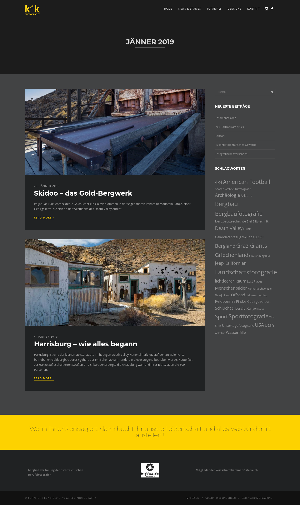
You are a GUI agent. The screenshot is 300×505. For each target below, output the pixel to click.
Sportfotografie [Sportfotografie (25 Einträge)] (249, 316)
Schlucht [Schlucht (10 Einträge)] (223, 308)
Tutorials (214, 8)
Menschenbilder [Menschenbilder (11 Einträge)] (231, 288)
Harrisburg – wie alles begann (85, 344)
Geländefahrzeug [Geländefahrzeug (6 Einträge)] (228, 237)
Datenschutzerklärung (257, 497)
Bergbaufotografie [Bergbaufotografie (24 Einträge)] (238, 213)
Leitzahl (220, 136)
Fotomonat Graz (225, 118)
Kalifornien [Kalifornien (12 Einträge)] (235, 263)
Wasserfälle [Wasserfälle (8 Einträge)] (236, 332)
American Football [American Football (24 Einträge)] (246, 182)
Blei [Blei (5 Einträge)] (249, 221)
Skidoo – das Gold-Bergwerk (83, 193)
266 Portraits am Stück (229, 127)
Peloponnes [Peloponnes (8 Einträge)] (225, 301)
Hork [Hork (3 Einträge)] (267, 256)
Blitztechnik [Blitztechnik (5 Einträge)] (260, 221)
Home (168, 8)
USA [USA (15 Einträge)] (259, 325)
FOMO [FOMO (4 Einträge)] (247, 229)
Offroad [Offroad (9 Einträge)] (238, 295)
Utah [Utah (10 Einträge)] (269, 325)
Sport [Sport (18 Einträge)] (221, 316)
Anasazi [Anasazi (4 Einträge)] (219, 189)
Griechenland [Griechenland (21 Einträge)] (231, 255)
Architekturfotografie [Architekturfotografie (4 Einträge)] (238, 189)
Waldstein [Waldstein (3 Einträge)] (220, 333)
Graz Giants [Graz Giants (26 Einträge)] (251, 245)
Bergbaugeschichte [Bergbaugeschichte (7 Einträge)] (230, 221)
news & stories (189, 8)
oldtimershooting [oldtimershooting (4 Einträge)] (256, 295)
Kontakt (253, 8)
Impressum (193, 497)
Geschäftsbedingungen (220, 497)
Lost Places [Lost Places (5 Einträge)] (254, 281)
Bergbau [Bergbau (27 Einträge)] (226, 204)
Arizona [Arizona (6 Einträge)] (246, 195)
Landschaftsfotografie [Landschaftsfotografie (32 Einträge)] (246, 272)
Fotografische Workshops (231, 154)
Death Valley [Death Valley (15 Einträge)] (228, 228)
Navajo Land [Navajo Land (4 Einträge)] (222, 295)
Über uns (234, 8)
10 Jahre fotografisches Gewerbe (235, 145)
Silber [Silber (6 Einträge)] (236, 308)
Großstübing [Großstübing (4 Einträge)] (257, 256)
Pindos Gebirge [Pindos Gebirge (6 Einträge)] (247, 301)
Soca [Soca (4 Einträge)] (261, 308)
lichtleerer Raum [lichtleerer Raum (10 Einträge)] (230, 281)
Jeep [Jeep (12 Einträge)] (219, 263)
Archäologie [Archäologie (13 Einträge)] (227, 195)
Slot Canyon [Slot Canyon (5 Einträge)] (249, 308)
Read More (44, 217)
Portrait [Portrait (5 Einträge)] (265, 302)
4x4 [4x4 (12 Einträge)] (218, 182)
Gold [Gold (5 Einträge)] (245, 237)
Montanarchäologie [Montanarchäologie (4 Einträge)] (260, 288)
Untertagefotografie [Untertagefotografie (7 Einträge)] (238, 325)
